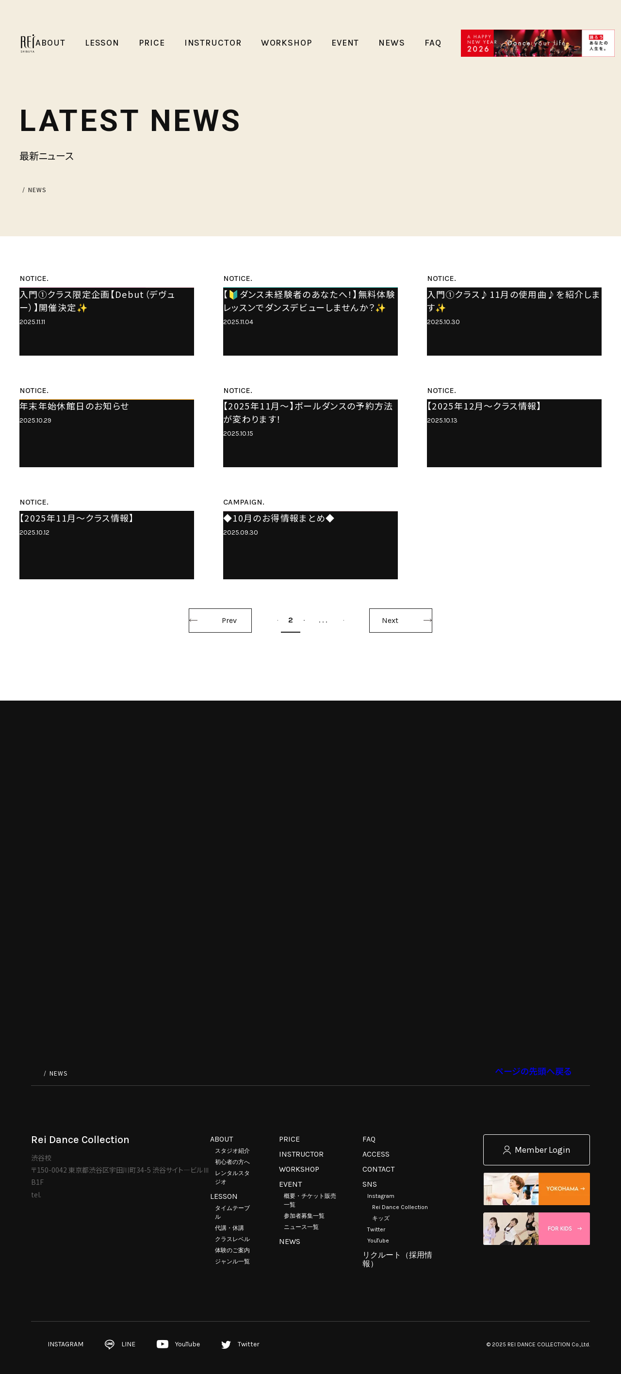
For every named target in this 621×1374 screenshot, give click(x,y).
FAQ (369, 1139)
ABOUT (221, 1139)
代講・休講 (229, 1228)
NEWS (289, 1241)
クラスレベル (232, 1239)
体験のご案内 (232, 1250)
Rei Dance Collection (400, 1207)
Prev (164, 983)
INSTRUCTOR (301, 1154)
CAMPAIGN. (243, 744)
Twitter (376, 1229)
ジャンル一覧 (232, 1261)
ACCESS (376, 1154)
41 (395, 982)
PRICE (289, 1139)
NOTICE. (34, 278)
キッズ (381, 1218)
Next (455, 983)
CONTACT (378, 1169)
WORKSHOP (299, 1169)
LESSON (224, 1196)
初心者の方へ (232, 1162)
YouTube (378, 1240)
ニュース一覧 (301, 1227)
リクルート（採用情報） (397, 1259)
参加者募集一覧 (304, 1215)
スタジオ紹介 (232, 1150)
